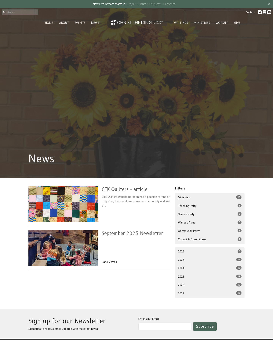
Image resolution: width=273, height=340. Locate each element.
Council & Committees (210, 239)
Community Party (210, 231)
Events (80, 23)
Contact (250, 12)
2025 (210, 260)
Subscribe (205, 326)
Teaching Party (210, 206)
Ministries (202, 23)
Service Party (210, 214)
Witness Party (210, 222)
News (95, 23)
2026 (210, 251)
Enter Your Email (148, 319)
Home (49, 23)
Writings (181, 23)
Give (237, 23)
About (64, 23)
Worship (222, 23)
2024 (210, 268)
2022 (210, 285)
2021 (210, 293)
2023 (210, 276)
